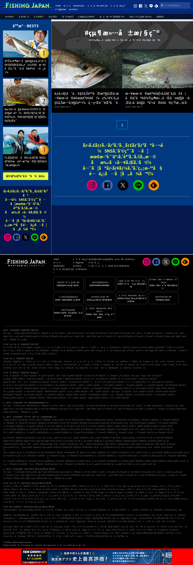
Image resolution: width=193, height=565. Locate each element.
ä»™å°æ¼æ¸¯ (98, 530)
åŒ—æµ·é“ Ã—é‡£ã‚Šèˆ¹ (122, 391)
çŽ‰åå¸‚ (105, 499)
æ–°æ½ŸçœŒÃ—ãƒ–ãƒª (36, 429)
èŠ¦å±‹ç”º (108, 496)
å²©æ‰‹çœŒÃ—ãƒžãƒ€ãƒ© (40, 420)
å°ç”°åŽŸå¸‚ (91, 347)
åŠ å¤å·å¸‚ (124, 499)
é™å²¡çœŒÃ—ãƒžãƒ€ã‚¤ (105, 432)
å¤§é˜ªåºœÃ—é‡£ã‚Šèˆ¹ (166, 388)
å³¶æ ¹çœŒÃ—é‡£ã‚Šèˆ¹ (57, 398)
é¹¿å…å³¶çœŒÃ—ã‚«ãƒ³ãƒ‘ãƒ (15, 464)
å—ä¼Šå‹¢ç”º (31, 492)
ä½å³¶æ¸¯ (22, 365)
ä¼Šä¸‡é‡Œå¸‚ (43, 492)
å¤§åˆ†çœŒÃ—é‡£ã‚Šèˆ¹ (98, 398)
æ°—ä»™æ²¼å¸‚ (28, 499)
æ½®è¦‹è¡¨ (73, 9)
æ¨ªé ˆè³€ (82, 527)
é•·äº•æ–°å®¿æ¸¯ (154, 365)
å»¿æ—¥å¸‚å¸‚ (39, 499)
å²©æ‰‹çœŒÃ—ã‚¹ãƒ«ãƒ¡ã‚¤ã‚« (15, 420)
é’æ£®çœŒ (19, 472)
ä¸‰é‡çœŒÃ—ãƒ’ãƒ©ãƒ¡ (99, 438)
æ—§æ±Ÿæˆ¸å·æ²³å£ (71, 515)
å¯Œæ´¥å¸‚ (126, 347)
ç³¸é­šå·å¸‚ (76, 499)
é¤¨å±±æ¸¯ (170, 533)
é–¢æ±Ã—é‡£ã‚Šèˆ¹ (12, 376)
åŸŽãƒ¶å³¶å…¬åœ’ (23, 533)
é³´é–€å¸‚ (54, 486)
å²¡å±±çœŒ (63, 336)
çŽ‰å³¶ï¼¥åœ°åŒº (161, 518)
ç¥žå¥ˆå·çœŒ (65, 333)
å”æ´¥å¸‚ (20, 492)
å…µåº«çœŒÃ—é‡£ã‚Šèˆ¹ (80, 388)
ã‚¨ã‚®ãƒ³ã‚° (39, 17)
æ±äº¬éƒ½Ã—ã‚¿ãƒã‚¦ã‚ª (74, 426)
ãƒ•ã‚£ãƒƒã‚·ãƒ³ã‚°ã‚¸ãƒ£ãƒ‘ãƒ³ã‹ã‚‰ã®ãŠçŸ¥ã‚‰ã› (112, 259)
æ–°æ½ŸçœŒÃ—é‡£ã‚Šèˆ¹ (144, 388)
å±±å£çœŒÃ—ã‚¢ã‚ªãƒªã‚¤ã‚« (160, 447)
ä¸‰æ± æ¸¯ (130, 515)
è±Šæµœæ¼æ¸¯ (104, 510)
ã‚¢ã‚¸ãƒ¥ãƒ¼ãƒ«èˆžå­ (21, 515)
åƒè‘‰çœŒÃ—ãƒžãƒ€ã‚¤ (167, 423)
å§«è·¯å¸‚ (126, 486)
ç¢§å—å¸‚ (148, 496)
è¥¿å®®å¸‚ (151, 499)
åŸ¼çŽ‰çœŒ (78, 333)
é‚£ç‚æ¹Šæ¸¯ (32, 368)
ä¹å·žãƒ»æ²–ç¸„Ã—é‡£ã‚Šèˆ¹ (119, 376)
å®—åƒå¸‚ (18, 347)
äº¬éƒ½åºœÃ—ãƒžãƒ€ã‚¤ (163, 438)
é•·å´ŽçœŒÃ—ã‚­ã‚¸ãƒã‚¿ (84, 461)
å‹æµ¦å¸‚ (81, 347)
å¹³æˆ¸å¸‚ (163, 486)
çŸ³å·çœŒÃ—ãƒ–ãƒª (143, 429)
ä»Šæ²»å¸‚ (112, 492)
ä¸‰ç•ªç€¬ (50, 510)
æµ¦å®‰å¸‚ (162, 489)
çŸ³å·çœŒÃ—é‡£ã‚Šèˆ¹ (120, 398)
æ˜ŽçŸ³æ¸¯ (32, 365)
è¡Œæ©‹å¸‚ (157, 496)
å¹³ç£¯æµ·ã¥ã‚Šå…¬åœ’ (13, 527)
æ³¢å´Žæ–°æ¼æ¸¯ (112, 518)
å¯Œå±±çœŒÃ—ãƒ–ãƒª (125, 429)
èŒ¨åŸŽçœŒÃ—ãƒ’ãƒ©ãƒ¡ (76, 423)
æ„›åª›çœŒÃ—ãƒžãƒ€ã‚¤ (162, 453)
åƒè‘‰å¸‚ (91, 496)
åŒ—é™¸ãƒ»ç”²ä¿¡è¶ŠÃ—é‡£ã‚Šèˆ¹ (70, 376)
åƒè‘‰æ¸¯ (36, 533)
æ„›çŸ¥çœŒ (157, 333)
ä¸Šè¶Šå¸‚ (176, 499)
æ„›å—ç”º (153, 492)
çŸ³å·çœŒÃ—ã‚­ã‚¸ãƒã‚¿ (163, 429)
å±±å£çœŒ (74, 336)
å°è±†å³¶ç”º (64, 489)
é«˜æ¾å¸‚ (17, 499)
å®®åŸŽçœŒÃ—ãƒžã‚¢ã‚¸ (103, 420)
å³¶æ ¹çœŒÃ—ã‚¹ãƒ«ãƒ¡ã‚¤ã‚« (142, 444)
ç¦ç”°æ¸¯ (48, 515)
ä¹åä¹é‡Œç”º (102, 486)
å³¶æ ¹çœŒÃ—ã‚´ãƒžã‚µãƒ (166, 444)
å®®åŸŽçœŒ (32, 333)
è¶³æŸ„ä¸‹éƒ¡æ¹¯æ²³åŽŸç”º (124, 350)
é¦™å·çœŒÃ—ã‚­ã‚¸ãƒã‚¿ (141, 453)
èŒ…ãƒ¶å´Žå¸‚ (63, 492)
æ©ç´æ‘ (73, 496)
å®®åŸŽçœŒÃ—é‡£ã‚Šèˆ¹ (56, 391)
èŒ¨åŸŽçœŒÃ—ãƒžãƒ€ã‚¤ (35, 423)
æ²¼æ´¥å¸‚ (135, 347)
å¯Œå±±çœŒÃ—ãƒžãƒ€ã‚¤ (104, 429)
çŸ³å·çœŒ (136, 333)
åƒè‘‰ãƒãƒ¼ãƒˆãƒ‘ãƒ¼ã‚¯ (109, 527)
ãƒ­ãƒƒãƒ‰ (160, 17)
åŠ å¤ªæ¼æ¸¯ (146, 510)
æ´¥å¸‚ (154, 489)
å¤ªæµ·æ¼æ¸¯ (72, 368)
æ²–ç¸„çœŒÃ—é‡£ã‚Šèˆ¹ (13, 391)
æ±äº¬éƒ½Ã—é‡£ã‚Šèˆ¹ (13, 388)
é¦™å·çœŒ (117, 336)
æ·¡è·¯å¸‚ (146, 486)
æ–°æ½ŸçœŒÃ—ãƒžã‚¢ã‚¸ (56, 429)
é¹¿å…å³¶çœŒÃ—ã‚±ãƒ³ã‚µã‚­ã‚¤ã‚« (43, 464)
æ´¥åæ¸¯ (18, 530)
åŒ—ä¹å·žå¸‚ (8, 350)
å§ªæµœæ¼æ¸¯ (116, 368)
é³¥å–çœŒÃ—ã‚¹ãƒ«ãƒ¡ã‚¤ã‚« (91, 444)
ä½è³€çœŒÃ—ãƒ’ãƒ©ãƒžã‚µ (175, 456)
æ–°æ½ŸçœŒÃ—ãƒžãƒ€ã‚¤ (14, 429)
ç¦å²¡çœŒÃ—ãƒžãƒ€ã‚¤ (104, 456)
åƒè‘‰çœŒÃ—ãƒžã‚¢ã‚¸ (34, 426)
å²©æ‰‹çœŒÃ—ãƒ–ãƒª (61, 420)
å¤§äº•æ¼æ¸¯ (85, 368)
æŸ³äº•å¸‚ (114, 499)
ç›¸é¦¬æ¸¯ (159, 515)
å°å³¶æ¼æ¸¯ (150, 530)
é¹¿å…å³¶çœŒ (9, 339)
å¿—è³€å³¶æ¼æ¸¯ (121, 536)
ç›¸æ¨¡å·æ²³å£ (51, 518)
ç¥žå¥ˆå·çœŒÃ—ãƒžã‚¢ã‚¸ (117, 426)
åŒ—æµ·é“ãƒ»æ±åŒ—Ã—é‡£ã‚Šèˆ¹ (147, 376)
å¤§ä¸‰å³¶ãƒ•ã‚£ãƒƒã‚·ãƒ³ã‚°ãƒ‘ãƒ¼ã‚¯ (150, 533)
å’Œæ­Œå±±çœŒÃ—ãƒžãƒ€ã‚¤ (135, 441)
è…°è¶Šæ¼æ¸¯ (135, 361)
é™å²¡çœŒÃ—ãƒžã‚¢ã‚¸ (144, 432)
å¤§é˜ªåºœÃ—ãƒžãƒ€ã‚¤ (13, 441)
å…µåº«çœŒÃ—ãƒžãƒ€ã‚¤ (91, 441)
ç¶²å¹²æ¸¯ (31, 536)
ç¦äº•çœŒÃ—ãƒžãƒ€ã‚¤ (60, 432)
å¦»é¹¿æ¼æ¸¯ (76, 533)
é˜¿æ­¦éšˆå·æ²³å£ (32, 527)
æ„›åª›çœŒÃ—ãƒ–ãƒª (181, 453)
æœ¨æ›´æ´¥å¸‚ (136, 486)
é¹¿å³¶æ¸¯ (59, 510)
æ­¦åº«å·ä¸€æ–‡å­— (73, 530)
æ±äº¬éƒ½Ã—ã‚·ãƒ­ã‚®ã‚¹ (96, 426)
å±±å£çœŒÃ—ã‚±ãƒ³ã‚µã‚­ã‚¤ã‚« (134, 447)
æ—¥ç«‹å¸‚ (73, 347)
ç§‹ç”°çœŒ (42, 472)
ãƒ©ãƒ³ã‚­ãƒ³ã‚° (79, 6)
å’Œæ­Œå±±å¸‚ (115, 347)
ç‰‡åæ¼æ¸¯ (100, 368)
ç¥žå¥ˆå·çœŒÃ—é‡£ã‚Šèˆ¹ (89, 385)
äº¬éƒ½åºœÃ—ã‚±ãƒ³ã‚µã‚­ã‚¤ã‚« (122, 438)
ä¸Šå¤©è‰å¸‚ (132, 492)
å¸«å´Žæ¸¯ (172, 521)
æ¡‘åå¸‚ (67, 499)
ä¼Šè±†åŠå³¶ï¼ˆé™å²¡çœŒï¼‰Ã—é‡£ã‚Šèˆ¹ (70, 382)
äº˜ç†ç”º (172, 492)
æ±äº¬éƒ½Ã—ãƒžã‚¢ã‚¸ (54, 426)
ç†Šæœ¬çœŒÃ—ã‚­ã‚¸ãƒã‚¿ (177, 461)
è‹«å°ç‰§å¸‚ (86, 499)
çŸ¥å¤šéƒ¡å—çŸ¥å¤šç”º (50, 350)
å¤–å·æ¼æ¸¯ (19, 368)
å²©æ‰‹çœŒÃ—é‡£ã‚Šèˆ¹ (14, 398)
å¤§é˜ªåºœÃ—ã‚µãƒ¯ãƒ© (34, 441)
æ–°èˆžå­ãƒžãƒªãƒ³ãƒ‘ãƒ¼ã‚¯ (114, 515)
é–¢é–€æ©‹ (122, 521)
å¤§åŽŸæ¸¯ (17, 361)
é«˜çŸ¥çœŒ (107, 336)
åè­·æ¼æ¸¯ (149, 521)
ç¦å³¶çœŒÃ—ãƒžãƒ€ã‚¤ (149, 420)
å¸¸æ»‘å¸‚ (92, 489)
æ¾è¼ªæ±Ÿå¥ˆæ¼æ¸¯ (71, 365)
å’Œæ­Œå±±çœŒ (31, 336)
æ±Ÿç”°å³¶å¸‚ (101, 489)
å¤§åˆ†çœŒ (181, 336)
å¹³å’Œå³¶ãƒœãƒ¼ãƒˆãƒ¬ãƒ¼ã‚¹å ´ (72, 518)
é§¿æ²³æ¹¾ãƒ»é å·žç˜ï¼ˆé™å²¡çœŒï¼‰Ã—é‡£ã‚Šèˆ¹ (26, 382)
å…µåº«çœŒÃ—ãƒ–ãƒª (72, 441)
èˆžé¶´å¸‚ (130, 496)
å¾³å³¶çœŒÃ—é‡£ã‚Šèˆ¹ (99, 395)
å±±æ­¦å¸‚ (6, 354)
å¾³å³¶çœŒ (128, 336)
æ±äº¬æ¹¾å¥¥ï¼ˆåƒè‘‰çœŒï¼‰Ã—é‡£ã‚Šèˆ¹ (58, 385)
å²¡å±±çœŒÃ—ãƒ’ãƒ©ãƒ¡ (51, 447)
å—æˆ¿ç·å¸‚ (103, 347)
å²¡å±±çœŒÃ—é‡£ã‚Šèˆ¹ (13, 395)
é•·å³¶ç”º (129, 489)
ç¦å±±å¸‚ (137, 489)
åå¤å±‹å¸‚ (35, 489)
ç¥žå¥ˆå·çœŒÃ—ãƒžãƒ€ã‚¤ (140, 426)
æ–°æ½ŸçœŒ (113, 333)
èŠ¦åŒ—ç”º (143, 492)
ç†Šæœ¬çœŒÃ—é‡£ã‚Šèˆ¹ (77, 395)
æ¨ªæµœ (92, 510)
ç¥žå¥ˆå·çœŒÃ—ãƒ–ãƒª (163, 426)
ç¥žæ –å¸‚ (163, 350)
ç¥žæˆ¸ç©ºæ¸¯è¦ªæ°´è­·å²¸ (116, 530)
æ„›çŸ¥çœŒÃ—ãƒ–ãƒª (164, 432)
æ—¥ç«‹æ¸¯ (102, 521)
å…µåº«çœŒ (19, 336)
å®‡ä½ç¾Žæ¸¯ (53, 365)
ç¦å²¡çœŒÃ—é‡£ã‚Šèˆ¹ (154, 385)
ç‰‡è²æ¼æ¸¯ (170, 515)
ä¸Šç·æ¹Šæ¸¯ (160, 361)
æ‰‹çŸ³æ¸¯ (181, 361)
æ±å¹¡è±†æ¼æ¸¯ (152, 527)
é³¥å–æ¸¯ (183, 527)
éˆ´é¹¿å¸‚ (63, 496)
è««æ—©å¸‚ (7, 502)
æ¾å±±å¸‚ (120, 489)
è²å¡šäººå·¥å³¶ (118, 510)
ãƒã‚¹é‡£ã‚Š (67, 17)
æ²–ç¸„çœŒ (22, 339)
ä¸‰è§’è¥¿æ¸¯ (163, 530)
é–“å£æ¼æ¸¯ (43, 361)
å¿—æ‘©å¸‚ (46, 489)
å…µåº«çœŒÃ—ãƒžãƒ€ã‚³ (112, 441)
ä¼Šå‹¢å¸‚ (53, 492)
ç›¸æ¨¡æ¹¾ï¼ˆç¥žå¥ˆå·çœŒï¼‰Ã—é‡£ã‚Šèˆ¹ (64, 379)
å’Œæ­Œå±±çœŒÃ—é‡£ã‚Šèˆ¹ (36, 388)
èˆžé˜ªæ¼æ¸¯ (82, 510)
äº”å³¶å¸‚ (94, 492)
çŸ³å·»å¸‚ (170, 486)
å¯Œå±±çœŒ (125, 333)
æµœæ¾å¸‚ (45, 486)
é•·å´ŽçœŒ (158, 336)
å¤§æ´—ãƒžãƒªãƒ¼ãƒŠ (94, 518)
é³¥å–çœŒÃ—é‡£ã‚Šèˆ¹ (100, 391)
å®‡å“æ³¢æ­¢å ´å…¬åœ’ (125, 533)
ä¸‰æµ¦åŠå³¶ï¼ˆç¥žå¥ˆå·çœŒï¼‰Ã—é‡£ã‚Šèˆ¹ (24, 379)
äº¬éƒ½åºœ (43, 336)
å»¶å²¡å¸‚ (6, 489)
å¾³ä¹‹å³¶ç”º (176, 496)
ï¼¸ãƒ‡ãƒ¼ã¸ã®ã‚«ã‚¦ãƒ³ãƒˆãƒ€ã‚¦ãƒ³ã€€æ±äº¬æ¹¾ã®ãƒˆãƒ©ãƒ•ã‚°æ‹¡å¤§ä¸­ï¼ (26, 161)
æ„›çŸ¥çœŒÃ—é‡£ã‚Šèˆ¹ (101, 388)
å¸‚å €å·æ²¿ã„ (182, 365)
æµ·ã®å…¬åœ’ (136, 527)
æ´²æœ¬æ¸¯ (174, 530)
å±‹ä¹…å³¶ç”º (57, 499)
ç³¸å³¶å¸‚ (18, 350)
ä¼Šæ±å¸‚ (171, 347)
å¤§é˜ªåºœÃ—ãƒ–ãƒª (53, 441)
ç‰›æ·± (178, 533)
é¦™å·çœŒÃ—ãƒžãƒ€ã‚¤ (96, 453)
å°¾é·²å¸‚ (134, 499)
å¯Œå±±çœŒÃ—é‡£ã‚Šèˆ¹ (165, 395)
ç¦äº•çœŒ (146, 333)
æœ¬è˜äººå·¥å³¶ (85, 536)
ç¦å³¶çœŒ (43, 333)
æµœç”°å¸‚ (121, 492)
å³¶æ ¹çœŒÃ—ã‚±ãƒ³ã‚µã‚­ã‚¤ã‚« (117, 444)
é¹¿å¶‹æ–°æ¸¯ (148, 361)
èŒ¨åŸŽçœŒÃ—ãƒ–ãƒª (56, 423)
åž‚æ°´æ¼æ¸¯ (47, 527)
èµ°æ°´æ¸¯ (41, 365)
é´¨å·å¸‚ (65, 347)
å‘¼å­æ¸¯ (181, 518)
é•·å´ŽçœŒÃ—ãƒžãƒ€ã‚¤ (63, 461)
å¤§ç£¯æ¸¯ (86, 530)
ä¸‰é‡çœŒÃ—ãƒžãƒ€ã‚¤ (77, 438)
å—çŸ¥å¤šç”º (76, 492)
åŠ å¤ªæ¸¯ (171, 361)
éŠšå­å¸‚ (45, 354)
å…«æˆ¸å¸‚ (123, 496)
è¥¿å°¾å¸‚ (83, 496)
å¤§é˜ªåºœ (8, 336)
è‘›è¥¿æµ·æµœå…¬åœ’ (173, 510)
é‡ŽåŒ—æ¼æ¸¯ (36, 518)
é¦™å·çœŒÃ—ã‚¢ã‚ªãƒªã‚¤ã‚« (118, 453)
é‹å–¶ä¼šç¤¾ (80, 269)
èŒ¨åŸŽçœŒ (100, 333)
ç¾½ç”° (73, 521)
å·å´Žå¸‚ (169, 499)
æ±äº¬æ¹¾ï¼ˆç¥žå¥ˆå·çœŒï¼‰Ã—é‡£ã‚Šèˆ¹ (138, 379)
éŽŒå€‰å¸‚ (71, 350)
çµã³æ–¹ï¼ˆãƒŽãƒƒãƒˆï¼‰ (112, 17)
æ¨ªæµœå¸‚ (27, 347)
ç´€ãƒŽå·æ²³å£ (70, 536)
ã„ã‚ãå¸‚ (45, 496)
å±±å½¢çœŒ (65, 472)
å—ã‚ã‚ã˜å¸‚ (20, 502)
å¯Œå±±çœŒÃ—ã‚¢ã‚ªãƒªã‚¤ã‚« (80, 429)
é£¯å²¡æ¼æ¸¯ (113, 361)
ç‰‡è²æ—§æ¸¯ (168, 365)
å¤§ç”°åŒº (153, 350)
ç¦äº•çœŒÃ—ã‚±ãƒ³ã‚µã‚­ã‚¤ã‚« (36, 432)
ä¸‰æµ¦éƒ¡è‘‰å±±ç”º (19, 354)
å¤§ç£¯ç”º (163, 492)
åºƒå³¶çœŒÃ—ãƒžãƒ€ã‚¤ (71, 447)
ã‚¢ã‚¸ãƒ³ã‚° (53, 17)
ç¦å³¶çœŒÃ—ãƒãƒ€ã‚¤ (13, 423)
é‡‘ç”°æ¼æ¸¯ (122, 365)
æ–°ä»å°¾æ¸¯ (55, 536)
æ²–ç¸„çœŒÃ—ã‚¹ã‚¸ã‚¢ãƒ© (100, 464)
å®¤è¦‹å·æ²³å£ (31, 530)
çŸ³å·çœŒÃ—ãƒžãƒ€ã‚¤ (13, 432)
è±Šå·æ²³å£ (162, 521)
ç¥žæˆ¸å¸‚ (178, 486)
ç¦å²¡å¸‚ (35, 350)
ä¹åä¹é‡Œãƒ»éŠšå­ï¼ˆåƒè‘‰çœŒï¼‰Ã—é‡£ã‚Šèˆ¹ (150, 382)
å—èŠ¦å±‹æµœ (21, 518)
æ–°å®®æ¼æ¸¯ (48, 533)
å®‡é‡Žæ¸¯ (158, 510)
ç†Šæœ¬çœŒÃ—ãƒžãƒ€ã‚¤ (133, 461)
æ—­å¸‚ (63, 350)
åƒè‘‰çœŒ (89, 333)
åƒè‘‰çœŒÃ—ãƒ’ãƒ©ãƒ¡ (13, 426)
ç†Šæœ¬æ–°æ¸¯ (107, 533)
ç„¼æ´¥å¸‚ (55, 496)
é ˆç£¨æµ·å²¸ (87, 515)
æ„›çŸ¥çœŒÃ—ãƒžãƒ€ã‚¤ (13, 438)
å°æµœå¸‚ (26, 350)
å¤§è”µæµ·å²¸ (126, 518)
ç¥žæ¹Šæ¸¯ (7, 361)
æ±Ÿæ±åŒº (89, 350)
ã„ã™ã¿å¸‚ (48, 347)
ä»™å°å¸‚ (139, 496)
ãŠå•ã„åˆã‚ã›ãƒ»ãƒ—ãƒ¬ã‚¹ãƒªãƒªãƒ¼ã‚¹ (109, 266)
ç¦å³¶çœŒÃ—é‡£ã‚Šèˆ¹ (36, 398)
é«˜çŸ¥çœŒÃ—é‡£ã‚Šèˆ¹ (55, 395)
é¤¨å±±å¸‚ (144, 347)
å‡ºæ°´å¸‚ (185, 499)
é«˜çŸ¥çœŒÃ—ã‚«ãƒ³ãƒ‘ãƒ (35, 456)
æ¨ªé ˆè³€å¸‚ (8, 347)
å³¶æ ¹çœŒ (96, 336)
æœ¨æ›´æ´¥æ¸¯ (9, 533)
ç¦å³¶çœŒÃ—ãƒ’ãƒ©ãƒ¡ (169, 420)
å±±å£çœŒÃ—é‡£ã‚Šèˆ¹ (144, 391)
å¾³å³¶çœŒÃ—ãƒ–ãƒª (35, 453)
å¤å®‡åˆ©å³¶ (42, 536)
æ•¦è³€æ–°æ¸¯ (92, 527)
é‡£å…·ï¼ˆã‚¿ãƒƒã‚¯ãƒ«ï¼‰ (140, 17)
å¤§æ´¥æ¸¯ (8, 515)
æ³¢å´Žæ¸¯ (128, 368)
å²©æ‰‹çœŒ (19, 333)
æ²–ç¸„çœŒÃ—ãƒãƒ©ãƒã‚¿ (124, 464)
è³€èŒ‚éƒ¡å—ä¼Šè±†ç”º (178, 350)
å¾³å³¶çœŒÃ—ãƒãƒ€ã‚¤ (74, 453)
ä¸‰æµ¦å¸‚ (37, 347)
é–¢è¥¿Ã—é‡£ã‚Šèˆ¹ (29, 376)
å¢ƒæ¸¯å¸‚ (53, 354)
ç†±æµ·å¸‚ (99, 350)
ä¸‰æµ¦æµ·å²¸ (9, 518)
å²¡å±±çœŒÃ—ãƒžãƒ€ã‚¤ (31, 447)
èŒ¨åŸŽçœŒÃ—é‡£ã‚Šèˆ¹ (176, 385)
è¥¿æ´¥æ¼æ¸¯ (139, 368)
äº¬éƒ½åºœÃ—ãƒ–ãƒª (144, 438)
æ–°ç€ (66, 6)
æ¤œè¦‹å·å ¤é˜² (135, 521)
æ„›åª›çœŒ (138, 336)
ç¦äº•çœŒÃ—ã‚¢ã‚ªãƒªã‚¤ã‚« (83, 432)
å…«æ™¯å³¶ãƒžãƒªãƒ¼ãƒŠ (30, 521)
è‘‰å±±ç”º (7, 499)
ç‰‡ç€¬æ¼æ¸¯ (10, 536)
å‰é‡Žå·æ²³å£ (135, 530)
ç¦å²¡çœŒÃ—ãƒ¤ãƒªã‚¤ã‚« (126, 456)
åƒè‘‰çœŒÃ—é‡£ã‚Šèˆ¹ (112, 385)
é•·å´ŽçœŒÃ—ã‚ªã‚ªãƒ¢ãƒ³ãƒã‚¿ (108, 461)
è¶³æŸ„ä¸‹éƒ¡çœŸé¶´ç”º (157, 347)
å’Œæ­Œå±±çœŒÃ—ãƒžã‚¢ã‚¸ (14, 444)
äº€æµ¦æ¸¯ (22, 536)
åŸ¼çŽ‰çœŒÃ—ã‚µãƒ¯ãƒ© (98, 423)
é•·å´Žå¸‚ (36, 486)
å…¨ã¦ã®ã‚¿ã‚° (118, 6)
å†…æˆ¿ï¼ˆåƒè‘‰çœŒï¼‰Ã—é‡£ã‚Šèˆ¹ (20, 385)
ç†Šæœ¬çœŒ (169, 336)
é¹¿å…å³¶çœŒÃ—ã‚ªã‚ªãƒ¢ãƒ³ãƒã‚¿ (74, 464)
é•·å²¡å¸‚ (31, 354)
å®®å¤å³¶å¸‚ (9, 492)
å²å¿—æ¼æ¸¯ (10, 365)
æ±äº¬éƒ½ (53, 333)
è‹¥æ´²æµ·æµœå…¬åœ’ (12, 510)
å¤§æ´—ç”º (103, 492)
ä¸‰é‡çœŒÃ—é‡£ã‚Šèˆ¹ (78, 391)
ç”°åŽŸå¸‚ (6, 496)
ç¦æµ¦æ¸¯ (86, 365)
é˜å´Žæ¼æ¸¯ (29, 361)
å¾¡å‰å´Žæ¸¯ (70, 527)
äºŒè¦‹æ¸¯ (182, 515)
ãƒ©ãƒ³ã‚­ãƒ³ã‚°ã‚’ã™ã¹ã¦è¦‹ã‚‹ (25, 176)
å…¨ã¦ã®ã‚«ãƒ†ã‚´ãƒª (98, 6)
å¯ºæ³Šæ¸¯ (95, 365)
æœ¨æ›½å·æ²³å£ (11, 521)
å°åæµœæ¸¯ (132, 510)
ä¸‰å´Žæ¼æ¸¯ (63, 533)
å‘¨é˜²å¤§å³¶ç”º (25, 486)
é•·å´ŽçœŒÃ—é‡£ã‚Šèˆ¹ (143, 395)
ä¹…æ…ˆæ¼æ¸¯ (84, 361)
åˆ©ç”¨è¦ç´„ (94, 262)
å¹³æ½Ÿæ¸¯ (7, 368)
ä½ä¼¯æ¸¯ (44, 530)
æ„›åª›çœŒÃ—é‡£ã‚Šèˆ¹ (34, 395)
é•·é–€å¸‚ (180, 492)
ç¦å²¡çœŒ (148, 336)
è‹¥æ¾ (173, 518)
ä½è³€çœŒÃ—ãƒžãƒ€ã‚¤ (14, 461)
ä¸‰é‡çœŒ (178, 333)
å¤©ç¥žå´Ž (112, 521)
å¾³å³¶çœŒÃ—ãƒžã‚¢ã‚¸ (53, 453)
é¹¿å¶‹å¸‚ (58, 347)
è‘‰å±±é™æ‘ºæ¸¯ (46, 368)
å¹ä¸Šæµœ (95, 533)
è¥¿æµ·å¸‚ (166, 496)
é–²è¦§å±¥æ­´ (60, 9)
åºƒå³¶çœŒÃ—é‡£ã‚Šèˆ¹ (122, 388)
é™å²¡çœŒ (167, 333)
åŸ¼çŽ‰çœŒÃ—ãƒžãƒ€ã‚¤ (145, 423)
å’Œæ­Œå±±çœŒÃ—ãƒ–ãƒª (158, 441)
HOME (58, 6)
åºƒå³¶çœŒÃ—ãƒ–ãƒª (111, 447)
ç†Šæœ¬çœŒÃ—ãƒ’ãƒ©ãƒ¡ (154, 461)
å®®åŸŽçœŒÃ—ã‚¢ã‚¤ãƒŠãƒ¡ (126, 420)
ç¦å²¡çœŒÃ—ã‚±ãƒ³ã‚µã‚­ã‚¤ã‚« (150, 456)
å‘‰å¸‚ (26, 489)
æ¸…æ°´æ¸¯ (97, 515)
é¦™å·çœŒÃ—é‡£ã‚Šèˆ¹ (77, 398)
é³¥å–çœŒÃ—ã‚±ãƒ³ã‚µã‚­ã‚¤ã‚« (40, 444)
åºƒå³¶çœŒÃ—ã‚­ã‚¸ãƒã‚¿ (92, 447)
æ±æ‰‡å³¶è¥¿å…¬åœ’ (145, 515)
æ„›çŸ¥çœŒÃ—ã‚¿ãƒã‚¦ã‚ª (35, 438)
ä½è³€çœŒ (159, 409)
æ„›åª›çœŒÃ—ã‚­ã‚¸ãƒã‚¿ (13, 456)
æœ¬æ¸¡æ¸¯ (59, 527)
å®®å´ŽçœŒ (42, 478)
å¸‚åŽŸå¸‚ (40, 502)
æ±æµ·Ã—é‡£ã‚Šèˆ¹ (46, 376)
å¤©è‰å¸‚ (16, 496)
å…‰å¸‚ (115, 496)
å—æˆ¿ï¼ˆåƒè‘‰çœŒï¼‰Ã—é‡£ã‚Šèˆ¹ (108, 382)
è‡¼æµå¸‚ (34, 496)
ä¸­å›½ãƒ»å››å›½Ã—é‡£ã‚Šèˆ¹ (95, 376)
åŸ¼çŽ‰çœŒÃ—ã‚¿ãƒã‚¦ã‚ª (121, 423)
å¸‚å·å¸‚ (48, 499)
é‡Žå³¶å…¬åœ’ (37, 515)
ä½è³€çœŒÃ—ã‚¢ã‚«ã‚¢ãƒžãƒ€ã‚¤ (39, 461)
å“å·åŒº (109, 350)
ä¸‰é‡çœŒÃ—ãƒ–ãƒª (56, 438)
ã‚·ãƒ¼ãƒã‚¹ (24, 17)
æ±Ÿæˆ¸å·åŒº (142, 350)
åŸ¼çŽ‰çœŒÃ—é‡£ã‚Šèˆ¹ (167, 391)
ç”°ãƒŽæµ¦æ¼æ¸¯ (57, 530)
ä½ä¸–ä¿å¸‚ (173, 489)
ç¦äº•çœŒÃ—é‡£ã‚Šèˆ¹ (59, 388)
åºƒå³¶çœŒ (53, 336)
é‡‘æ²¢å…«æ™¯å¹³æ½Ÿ (137, 365)
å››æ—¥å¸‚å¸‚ (83, 489)
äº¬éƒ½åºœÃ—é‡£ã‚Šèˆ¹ (34, 391)
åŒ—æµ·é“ (8, 333)
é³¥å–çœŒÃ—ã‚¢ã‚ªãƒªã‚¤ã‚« (66, 444)
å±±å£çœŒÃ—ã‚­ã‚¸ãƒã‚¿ (14, 453)
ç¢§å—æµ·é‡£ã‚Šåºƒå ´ (142, 518)
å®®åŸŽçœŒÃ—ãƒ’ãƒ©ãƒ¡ (82, 420)
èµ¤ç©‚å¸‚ (142, 499)
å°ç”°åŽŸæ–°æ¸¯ (98, 361)
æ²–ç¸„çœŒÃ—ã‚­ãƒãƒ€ (146, 464)
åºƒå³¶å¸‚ (80, 350)
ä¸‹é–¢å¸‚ (90, 486)
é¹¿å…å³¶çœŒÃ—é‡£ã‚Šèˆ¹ (121, 395)
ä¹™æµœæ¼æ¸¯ (108, 365)
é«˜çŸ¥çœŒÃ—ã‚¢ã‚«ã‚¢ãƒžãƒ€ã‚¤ (80, 456)
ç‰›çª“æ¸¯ (125, 527)
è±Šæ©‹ (86, 533)
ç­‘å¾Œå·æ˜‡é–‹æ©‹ (169, 527)
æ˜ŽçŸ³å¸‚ (181, 347)
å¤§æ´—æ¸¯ (60, 368)
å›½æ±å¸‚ (32, 502)
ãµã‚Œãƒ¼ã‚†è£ (61, 521)
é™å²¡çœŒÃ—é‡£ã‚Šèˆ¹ (134, 385)
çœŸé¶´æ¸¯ (124, 361)
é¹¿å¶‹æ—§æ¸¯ (57, 361)
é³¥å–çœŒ (85, 336)
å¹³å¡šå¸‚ (38, 354)
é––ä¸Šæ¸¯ (57, 515)
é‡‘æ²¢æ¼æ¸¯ (70, 361)
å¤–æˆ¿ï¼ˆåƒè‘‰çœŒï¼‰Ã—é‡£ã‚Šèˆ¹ (101, 379)
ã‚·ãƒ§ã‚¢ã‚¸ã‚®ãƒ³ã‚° (86, 17)
